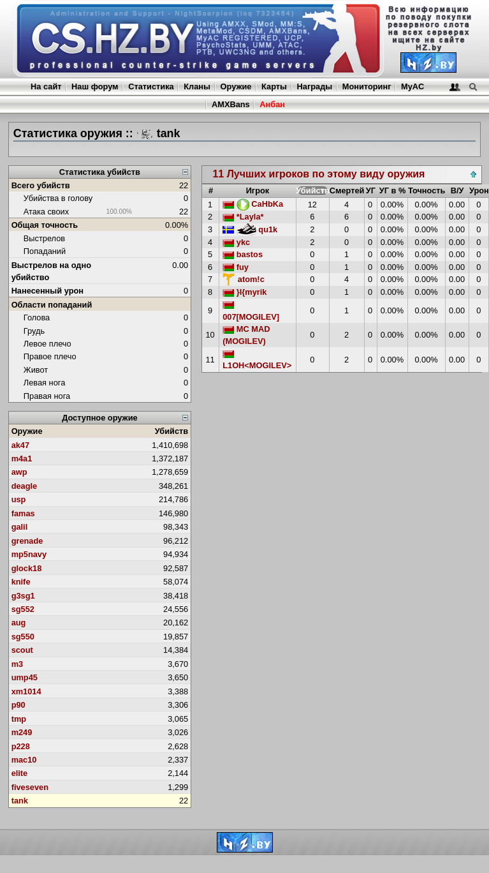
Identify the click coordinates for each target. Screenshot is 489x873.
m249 (22, 732)
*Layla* (243, 216)
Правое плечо (50, 356)
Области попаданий (51, 305)
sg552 (22, 609)
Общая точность (44, 225)
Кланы (197, 86)
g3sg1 (23, 596)
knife (21, 581)
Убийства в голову (58, 198)
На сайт (46, 86)
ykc (236, 242)
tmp (18, 719)
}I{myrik (244, 292)
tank (19, 800)
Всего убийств (40, 185)
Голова (37, 317)
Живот (36, 370)
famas (23, 513)
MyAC (412, 86)
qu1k (250, 229)
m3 (17, 664)
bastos (243, 254)
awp (19, 472)
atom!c (244, 279)
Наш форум (95, 86)
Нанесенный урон (47, 290)
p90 (18, 705)
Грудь (34, 331)
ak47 (20, 445)
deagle (24, 486)
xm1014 (26, 691)
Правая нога (47, 396)
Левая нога (44, 382)
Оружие (236, 86)
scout (22, 650)
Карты (274, 86)
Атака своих (46, 211)
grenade (27, 541)
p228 (20, 746)
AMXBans (231, 104)
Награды (315, 86)
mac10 (24, 760)
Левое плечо (47, 343)
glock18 (26, 568)
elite (19, 773)
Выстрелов (44, 238)
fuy (236, 267)
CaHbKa (253, 204)
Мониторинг (366, 86)
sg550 (22, 636)
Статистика (151, 86)
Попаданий (45, 251)
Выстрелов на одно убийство (51, 271)
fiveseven (29, 787)
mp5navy (29, 554)
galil (19, 527)
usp (18, 499)
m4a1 (22, 458)
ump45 (24, 677)
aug (18, 622)
